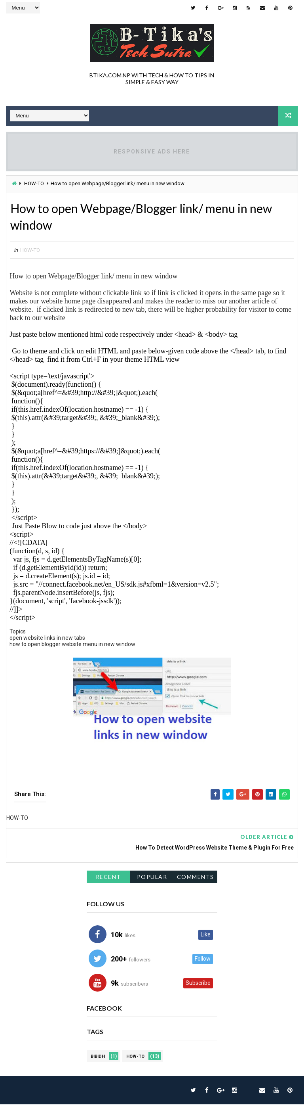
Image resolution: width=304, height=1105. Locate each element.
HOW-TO (34, 183)
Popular (152, 878)
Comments (195, 878)
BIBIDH (98, 1057)
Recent (108, 878)
